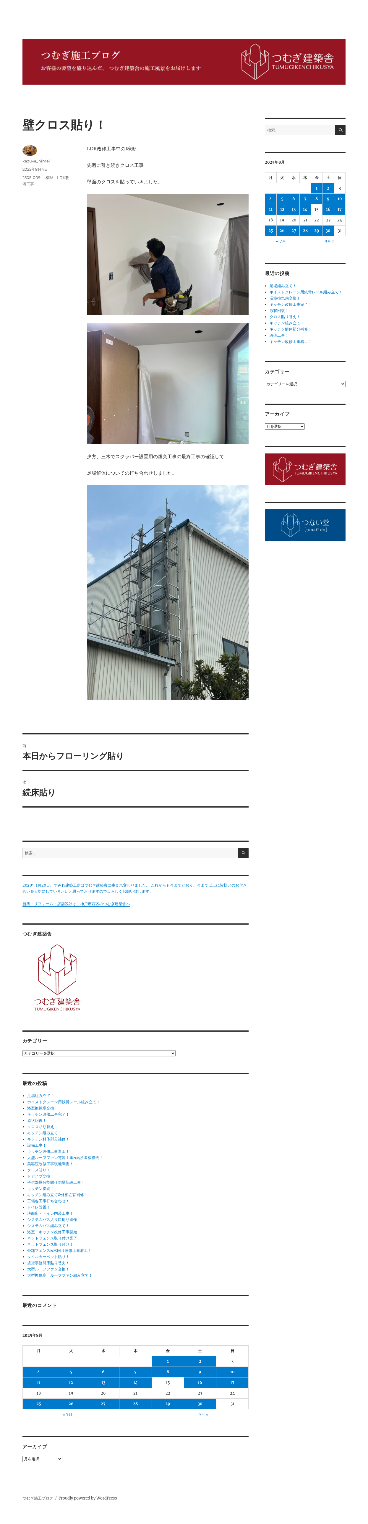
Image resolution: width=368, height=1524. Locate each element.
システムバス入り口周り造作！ (54, 1219)
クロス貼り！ (38, 1170)
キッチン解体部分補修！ (48, 1139)
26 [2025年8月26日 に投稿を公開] (71, 1403)
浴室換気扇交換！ (42, 1108)
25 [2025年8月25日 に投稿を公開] (38, 1403)
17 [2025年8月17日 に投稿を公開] (232, 1382)
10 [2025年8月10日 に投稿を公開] (232, 1372)
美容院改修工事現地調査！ (50, 1163)
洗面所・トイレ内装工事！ (50, 1213)
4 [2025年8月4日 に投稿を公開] (38, 1372)
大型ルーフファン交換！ (48, 1269)
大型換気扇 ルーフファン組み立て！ (60, 1275)
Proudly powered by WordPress (88, 1498)
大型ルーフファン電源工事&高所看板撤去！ (65, 1157)
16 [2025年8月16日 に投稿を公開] (200, 1382)
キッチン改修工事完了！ (48, 1114)
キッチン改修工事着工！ (48, 1151)
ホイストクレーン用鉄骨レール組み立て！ (63, 1101)
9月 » (203, 1414)
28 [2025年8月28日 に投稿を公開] (135, 1403)
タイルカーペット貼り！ (48, 1256)
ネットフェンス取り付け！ (50, 1244)
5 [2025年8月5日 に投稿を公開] (71, 1372)
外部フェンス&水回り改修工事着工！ (59, 1250)
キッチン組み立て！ (44, 1132)
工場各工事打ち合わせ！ (48, 1201)
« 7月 (67, 1414)
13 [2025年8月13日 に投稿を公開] (103, 1382)
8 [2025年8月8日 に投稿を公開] (168, 1372)
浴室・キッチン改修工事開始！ (54, 1231)
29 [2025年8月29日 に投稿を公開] (167, 1403)
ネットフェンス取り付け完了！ (54, 1238)
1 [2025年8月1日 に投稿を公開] (168, 1361)
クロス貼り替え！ (42, 1126)
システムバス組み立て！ (48, 1225)
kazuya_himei (36, 161)
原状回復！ (36, 1120)
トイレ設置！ (38, 1207)
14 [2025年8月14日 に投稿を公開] (135, 1382)
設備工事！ (36, 1145)
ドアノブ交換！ (40, 1176)
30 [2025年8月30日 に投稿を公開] (200, 1403)
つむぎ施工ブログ (37, 1498)
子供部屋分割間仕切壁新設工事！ (56, 1182)
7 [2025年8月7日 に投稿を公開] (135, 1372)
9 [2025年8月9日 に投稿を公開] (200, 1372)
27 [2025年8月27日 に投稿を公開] (103, 1403)
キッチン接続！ (40, 1188)
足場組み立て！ (40, 1095)
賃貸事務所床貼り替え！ (48, 1262)
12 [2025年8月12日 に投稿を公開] (71, 1382)
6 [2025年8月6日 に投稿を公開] (103, 1372)
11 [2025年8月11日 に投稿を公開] (38, 1382)
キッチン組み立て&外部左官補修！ (57, 1194)
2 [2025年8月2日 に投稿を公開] (200, 1361)
